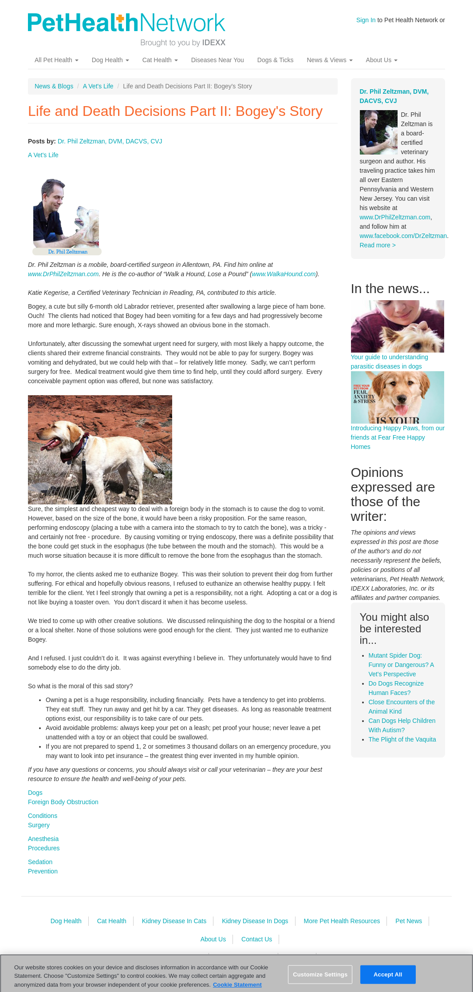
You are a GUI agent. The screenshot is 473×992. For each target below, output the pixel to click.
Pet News (408, 921)
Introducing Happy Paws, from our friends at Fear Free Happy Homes (398, 437)
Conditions (42, 815)
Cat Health (160, 59)
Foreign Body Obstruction (63, 802)
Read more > (378, 245)
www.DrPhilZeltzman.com (63, 274)
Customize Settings (320, 977)
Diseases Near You (217, 59)
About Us (382, 59)
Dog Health (110, 59)
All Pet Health (57, 59)
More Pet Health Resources (342, 921)
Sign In (366, 20)
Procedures (44, 848)
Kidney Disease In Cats (174, 921)
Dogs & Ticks (275, 59)
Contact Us (256, 939)
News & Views (329, 59)
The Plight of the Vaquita (402, 739)
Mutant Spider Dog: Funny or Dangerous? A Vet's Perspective (401, 665)
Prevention (43, 871)
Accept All (388, 977)
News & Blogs (54, 86)
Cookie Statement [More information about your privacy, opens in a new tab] (237, 987)
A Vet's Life (98, 86)
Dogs (35, 792)
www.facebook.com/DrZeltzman (403, 235)
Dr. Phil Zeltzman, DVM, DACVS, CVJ (110, 141)
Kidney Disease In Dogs (255, 921)
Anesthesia (43, 838)
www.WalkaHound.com (284, 274)
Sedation (40, 861)
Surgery (39, 825)
